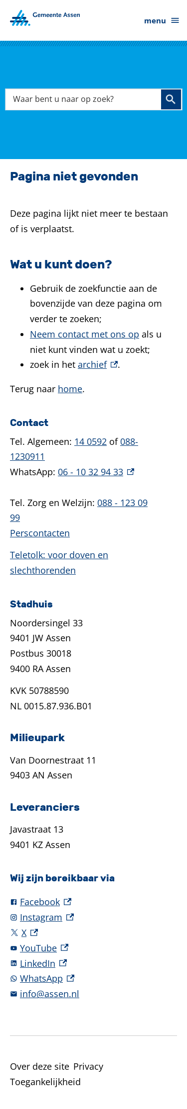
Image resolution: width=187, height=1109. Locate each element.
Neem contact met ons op (84, 334)
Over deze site (39, 1066)
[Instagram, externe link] (93, 917)
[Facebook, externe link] (93, 902)
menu (162, 20)
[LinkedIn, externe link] (93, 963)
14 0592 (90, 441)
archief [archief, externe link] (98, 364)
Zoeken (171, 99)
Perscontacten (40, 533)
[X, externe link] (93, 932)
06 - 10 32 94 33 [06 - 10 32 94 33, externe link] (96, 472)
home (70, 389)
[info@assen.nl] (93, 994)
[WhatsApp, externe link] (93, 978)
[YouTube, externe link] (93, 948)
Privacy (88, 1066)
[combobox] (93, 99)
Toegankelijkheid (45, 1082)
